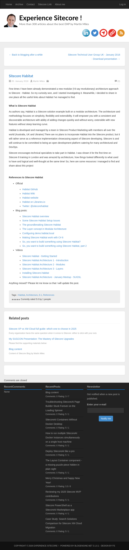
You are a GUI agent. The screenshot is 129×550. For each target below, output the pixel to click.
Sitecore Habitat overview (35, 216)
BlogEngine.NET (83, 546)
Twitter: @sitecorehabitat (35, 206)
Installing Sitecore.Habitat (35, 273)
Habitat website (30, 197)
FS (113, 546)
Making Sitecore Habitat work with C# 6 (42, 237)
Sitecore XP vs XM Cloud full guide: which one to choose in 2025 (42, 328)
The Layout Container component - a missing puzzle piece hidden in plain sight (64, 464)
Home (9, 4)
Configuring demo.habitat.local (38, 233)
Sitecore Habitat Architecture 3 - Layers (42, 268)
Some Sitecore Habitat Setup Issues (41, 220)
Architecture (32, 295)
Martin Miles (39, 81)
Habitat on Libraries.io (33, 202)
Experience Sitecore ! (50, 18)
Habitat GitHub (30, 189)
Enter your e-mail (96, 404)
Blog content (15, 349)
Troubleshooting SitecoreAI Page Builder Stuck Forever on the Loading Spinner (63, 406)
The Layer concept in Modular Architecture (44, 229)
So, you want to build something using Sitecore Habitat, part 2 (54, 246)
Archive (19, 4)
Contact (31, 4)
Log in (122, 4)
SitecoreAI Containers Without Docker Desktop (61, 421)
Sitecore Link (45, 4)
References (48, 295)
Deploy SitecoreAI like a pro (60, 451)
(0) (117, 81)
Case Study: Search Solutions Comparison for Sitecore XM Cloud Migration (64, 523)
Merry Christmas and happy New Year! (63, 480)
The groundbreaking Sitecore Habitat (41, 224)
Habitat (21, 295)
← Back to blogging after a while (26, 54)
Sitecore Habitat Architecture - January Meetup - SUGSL (51, 277)
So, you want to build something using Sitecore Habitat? (51, 241)
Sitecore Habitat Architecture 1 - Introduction (45, 260)
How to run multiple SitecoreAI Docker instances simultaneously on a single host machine (63, 437)
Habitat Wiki (28, 193)
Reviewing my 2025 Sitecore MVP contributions (63, 493)
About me (60, 4)
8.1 (40, 295)
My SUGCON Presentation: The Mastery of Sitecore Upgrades (41, 339)
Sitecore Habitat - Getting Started (39, 256)
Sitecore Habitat (21, 76)
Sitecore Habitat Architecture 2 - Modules (43, 264)
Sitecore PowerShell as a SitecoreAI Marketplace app (60, 507)
